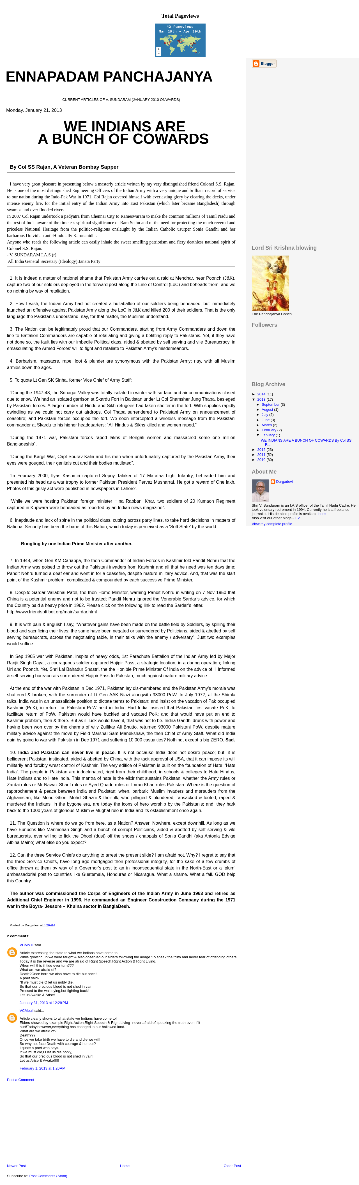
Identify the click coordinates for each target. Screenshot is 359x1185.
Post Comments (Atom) (48, 1176)
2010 (262, 460)
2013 (262, 399)
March (267, 425)
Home (125, 1166)
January (269, 435)
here (322, 514)
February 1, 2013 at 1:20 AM (42, 1068)
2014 (262, 394)
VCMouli (26, 945)
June (266, 420)
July (265, 414)
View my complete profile (272, 524)
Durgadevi (284, 481)
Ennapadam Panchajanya (109, 76)
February (269, 430)
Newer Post (16, 1166)
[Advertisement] (43, 1124)
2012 (262, 449)
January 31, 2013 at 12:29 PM (44, 1003)
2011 (262, 455)
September (271, 404)
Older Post (232, 1166)
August (268, 409)
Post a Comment (20, 1080)
